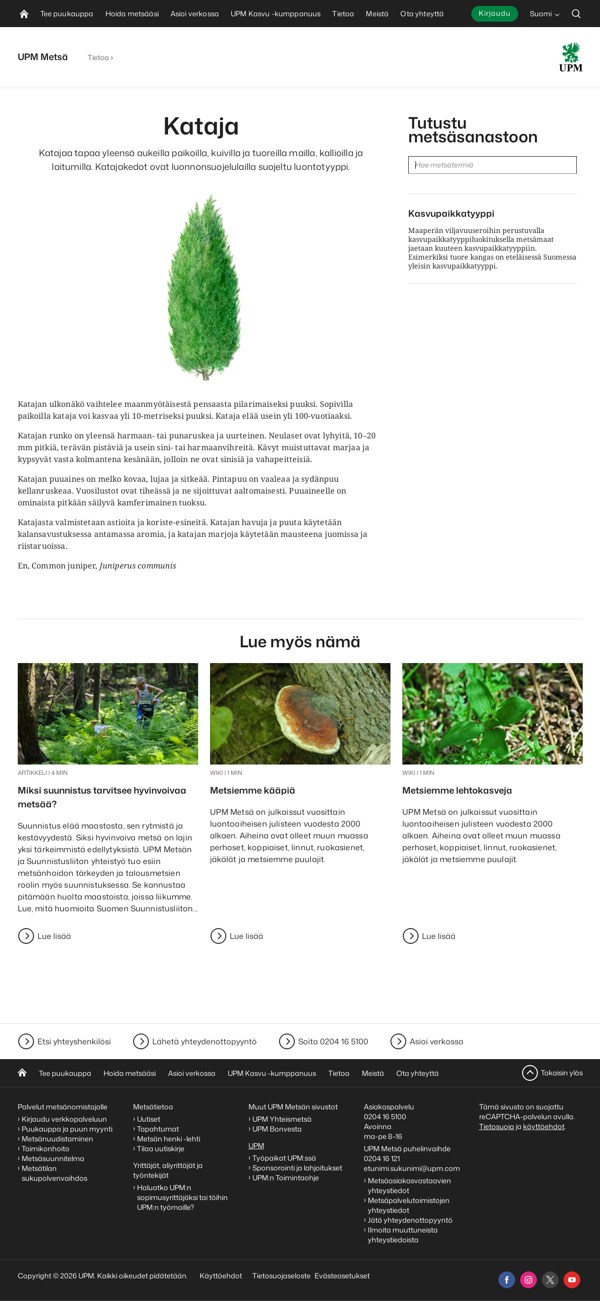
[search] (576, 13)
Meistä (373, 1073)
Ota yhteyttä (417, 1073)
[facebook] (506, 1279)
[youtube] (572, 1279)
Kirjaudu (494, 13)
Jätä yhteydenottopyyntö (410, 1220)
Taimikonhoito (46, 1148)
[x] (550, 1279)
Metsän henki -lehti (168, 1139)
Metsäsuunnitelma (53, 1158)
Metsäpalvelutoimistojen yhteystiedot (409, 1205)
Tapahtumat (158, 1129)
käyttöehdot (544, 1126)
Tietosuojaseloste (281, 1275)
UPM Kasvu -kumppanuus (272, 1073)
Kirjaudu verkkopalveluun (64, 1119)
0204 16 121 (382, 1158)
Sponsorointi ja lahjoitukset (298, 1168)
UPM (256, 1145)
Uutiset (148, 1119)
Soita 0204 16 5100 (333, 1041)
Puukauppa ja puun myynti (67, 1129)
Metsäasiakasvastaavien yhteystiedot (409, 1185)
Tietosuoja (496, 1126)
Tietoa (98, 57)
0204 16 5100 (385, 1116)
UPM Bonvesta (277, 1129)
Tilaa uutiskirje (160, 1148)
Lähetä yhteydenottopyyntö (204, 1041)
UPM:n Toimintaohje (285, 1177)
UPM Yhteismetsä (282, 1119)
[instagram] (528, 1279)
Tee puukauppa (65, 1073)
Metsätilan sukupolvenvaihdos (54, 1173)
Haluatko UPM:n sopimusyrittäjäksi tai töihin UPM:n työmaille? (182, 1197)
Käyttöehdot (221, 1275)
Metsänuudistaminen (57, 1139)
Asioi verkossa (436, 1041)
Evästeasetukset (342, 1275)
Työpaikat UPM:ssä (284, 1158)
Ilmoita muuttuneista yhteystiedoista (403, 1235)
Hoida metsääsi (130, 1073)
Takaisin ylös (562, 1072)
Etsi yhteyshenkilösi (74, 1041)
